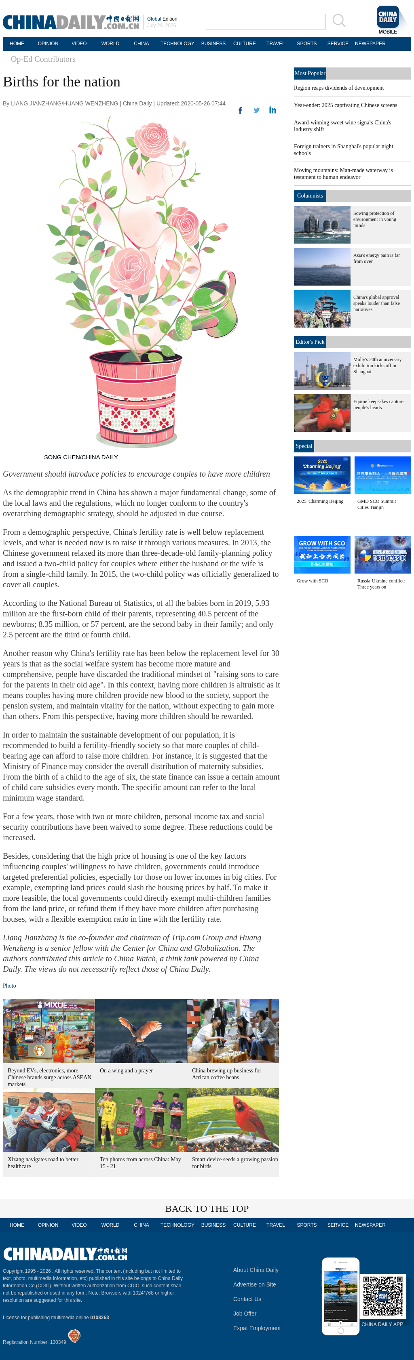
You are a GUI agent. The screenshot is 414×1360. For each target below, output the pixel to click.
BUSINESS (213, 43)
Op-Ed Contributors (43, 59)
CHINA (141, 43)
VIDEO (79, 43)
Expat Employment (257, 1328)
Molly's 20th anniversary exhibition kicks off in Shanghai (377, 365)
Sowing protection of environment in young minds (374, 219)
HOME (17, 43)
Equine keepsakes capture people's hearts (378, 404)
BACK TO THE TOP (207, 1208)
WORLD (110, 43)
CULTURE (244, 43)
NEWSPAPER (369, 43)
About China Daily (256, 1270)
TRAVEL (275, 43)
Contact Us (247, 1299)
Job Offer (244, 1313)
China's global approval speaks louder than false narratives (376, 303)
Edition (162, 19)
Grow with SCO (312, 581)
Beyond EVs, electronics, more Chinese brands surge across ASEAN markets (49, 1077)
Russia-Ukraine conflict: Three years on (381, 584)
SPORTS (307, 43)
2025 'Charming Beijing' (320, 501)
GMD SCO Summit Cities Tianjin (376, 504)
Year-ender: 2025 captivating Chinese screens (345, 105)
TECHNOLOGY (177, 43)
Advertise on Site (254, 1284)
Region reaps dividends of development (339, 88)
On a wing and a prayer (126, 1071)
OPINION (48, 43)
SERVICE (338, 43)
